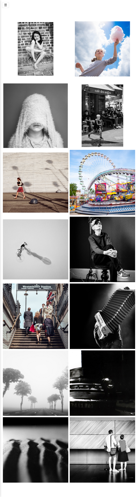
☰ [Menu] (5, 5)
